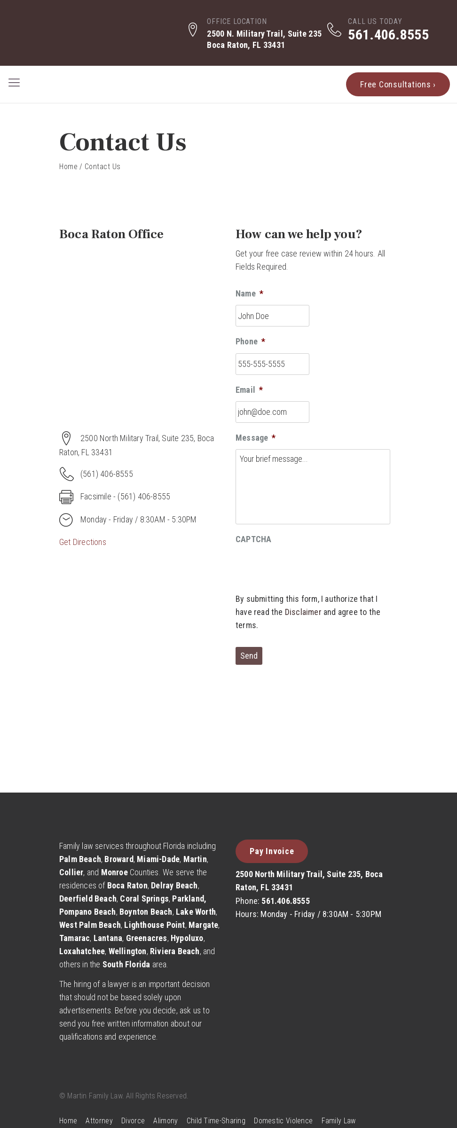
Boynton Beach (146, 912)
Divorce (133, 1120)
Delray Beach (174, 885)
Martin (195, 859)
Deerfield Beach (88, 898)
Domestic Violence (283, 1120)
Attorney (99, 1120)
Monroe (114, 872)
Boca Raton (127, 885)
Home (68, 166)
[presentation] (307, 569)
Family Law (339, 1120)
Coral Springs (144, 898)
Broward (118, 859)
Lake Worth (196, 912)
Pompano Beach (87, 912)
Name (249, 293)
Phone (250, 341)
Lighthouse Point (154, 925)
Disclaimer (303, 612)
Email (249, 390)
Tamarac (74, 938)
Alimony (165, 1120)
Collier (71, 872)
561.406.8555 (388, 34)
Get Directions (82, 542)
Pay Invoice (272, 851)
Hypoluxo (187, 938)
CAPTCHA (253, 539)
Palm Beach (80, 859)
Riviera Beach (175, 951)
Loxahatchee (82, 951)
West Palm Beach (90, 925)
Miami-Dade (158, 859)
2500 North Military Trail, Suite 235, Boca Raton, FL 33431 (309, 880)
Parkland (188, 898)
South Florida (126, 964)
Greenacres (146, 938)
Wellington (128, 951)
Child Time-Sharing (216, 1120)
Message (256, 438)
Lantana (108, 938)
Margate (203, 925)
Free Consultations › (398, 84)
